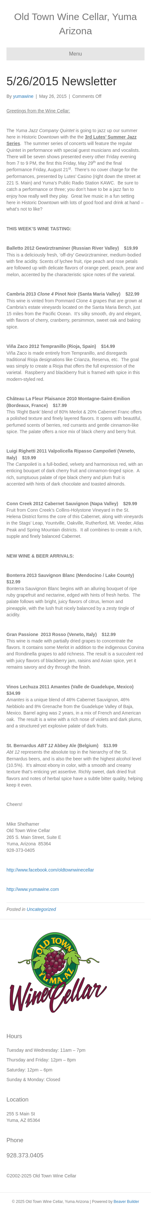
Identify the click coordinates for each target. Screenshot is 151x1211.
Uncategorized (41, 909)
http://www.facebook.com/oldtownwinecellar (50, 869)
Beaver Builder (126, 1201)
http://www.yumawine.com (32, 889)
